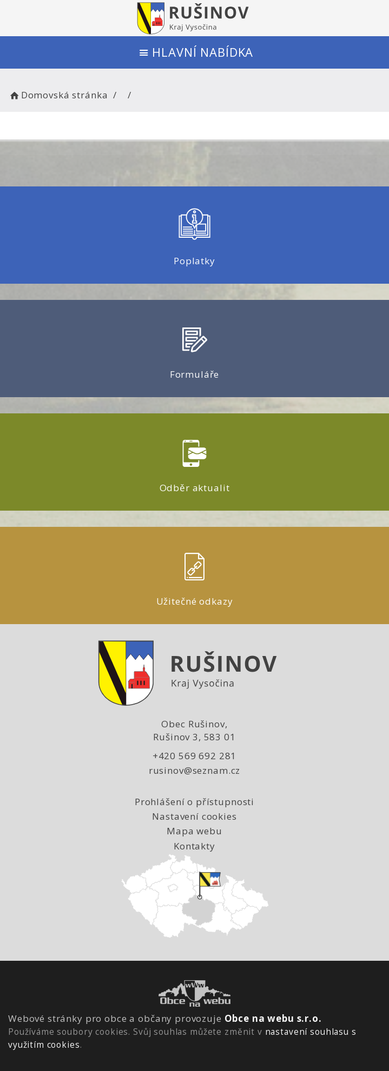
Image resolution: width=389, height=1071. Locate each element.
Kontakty (194, 846)
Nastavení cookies (194, 816)
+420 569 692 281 (195, 755)
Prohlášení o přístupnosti (194, 801)
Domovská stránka (58, 95)
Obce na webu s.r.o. (273, 1018)
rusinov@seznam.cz (194, 770)
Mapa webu (194, 831)
